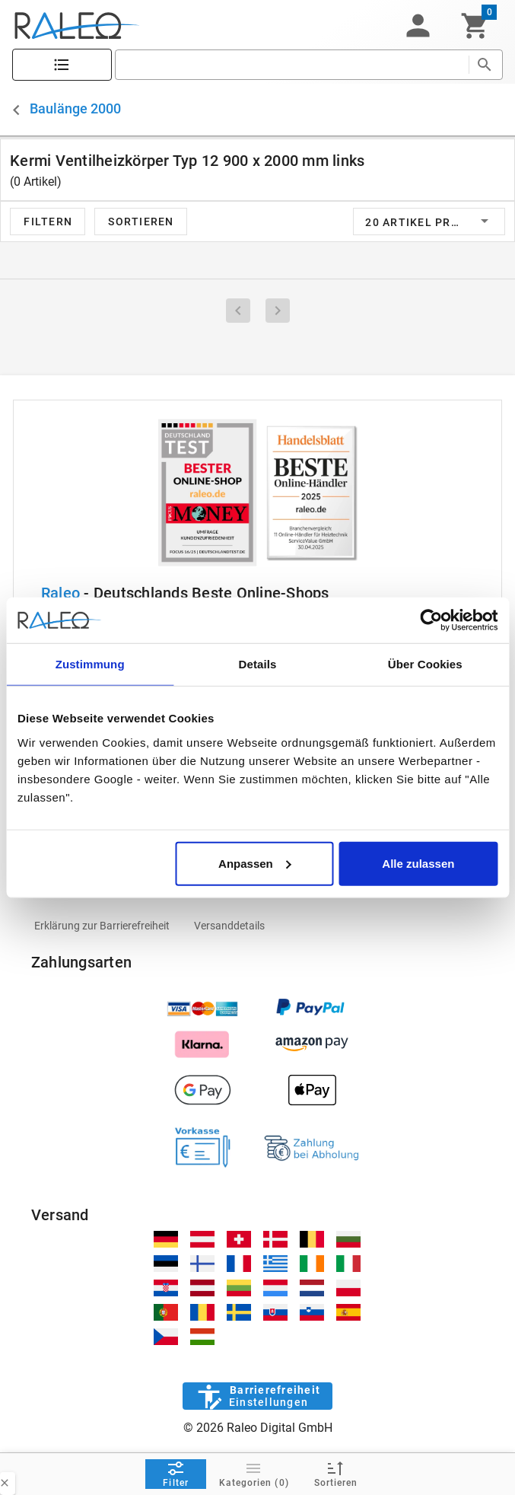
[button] (417, 26)
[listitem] (102, 925)
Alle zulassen (418, 862)
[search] (291, 65)
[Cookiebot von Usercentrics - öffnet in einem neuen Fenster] (431, 620)
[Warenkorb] (475, 26)
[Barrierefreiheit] (257, 1396)
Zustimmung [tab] (90, 664)
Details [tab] (258, 664)
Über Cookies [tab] (425, 664)
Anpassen (254, 862)
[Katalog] (62, 65)
